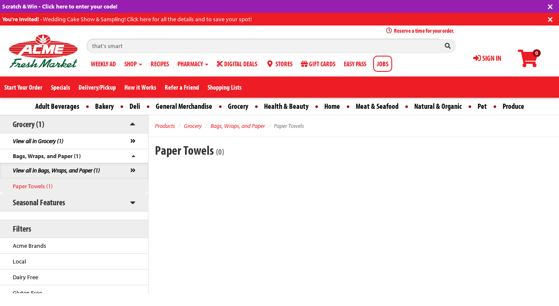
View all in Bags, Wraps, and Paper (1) (56, 170)
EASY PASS (355, 64)
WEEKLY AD (103, 64)
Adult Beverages (57, 106)
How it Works (140, 87)
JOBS (382, 64)
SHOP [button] (133, 64)
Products (165, 126)
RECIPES (160, 64)
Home (332, 106)
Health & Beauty (286, 106)
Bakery (104, 106)
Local (19, 261)
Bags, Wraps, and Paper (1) (47, 156)
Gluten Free (27, 293)
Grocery (238, 106)
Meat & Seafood (377, 106)
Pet (482, 106)
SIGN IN (487, 58)
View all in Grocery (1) (38, 141)
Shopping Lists (225, 87)
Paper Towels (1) (33, 186)
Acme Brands (29, 245)
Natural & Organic (438, 106)
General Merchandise (184, 106)
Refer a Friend (182, 87)
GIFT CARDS (318, 64)
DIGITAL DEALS (237, 64)
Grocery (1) (28, 124)
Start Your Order (23, 87)
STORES (279, 64)
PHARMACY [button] (192, 64)
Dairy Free (25, 277)
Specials (60, 87)
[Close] (550, 5)
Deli (134, 106)
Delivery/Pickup (97, 87)
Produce (513, 106)
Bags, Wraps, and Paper (238, 126)
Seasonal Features (39, 202)
